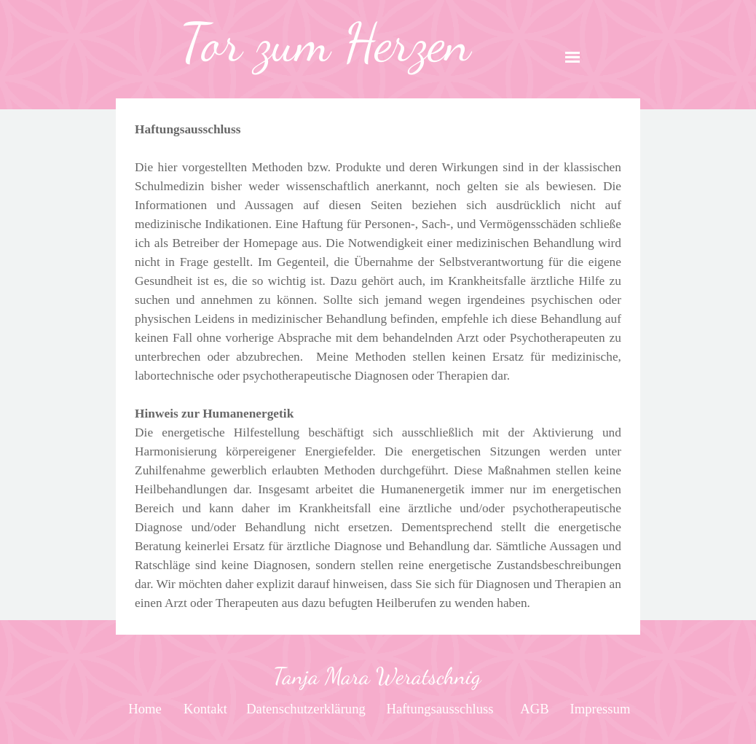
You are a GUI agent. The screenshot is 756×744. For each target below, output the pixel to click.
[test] (145, 709)
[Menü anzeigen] (572, 56)
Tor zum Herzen (325, 43)
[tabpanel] (325, 43)
